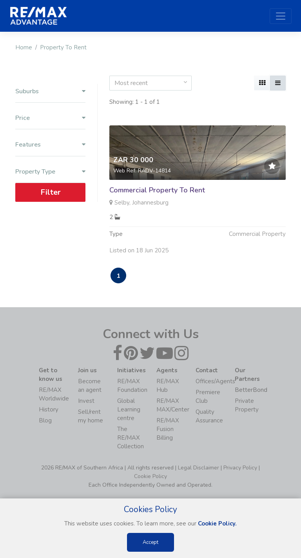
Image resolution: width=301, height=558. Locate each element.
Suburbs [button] (50, 91)
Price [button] (50, 118)
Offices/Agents (215, 381)
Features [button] (50, 145)
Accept (150, 542)
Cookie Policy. (217, 523)
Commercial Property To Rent (157, 190)
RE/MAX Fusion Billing (167, 429)
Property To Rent (63, 47)
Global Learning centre (128, 409)
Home (23, 47)
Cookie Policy (150, 476)
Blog (45, 420)
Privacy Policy (240, 467)
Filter (50, 192)
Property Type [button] (50, 172)
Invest (86, 401)
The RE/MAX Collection (130, 437)
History (48, 409)
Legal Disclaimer (198, 467)
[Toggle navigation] (281, 16)
